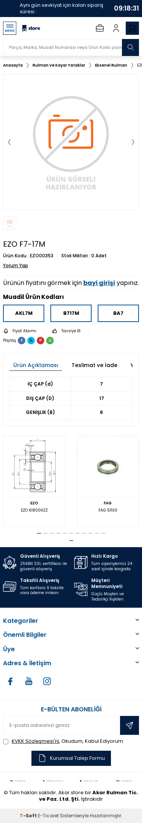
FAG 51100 (107, 510)
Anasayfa (13, 65)
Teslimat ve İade (94, 365)
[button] (9, 142)
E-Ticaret (48, 815)
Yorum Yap (15, 266)
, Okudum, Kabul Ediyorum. (63, 741)
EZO (34, 503)
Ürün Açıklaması (35, 365)
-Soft (29, 815)
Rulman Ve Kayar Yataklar (59, 65)
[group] (71, 142)
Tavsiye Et (66, 331)
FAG (108, 503)
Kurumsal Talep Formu (71, 758)
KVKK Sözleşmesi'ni (35, 741)
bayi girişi (99, 282)
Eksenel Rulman (111, 65)
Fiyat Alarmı (19, 331)
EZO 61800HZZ (34, 510)
